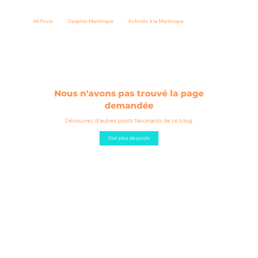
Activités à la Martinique (156, 21)
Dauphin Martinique (91, 21)
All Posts (43, 21)
